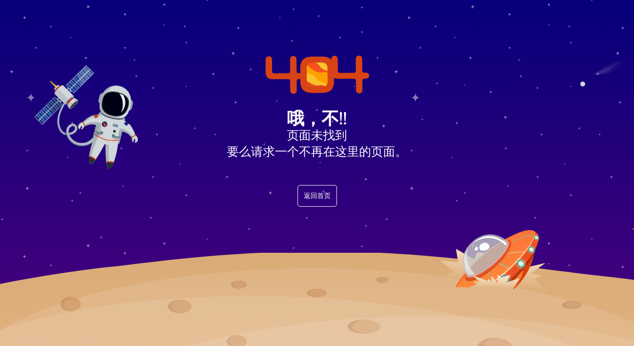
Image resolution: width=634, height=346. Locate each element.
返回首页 (317, 195)
